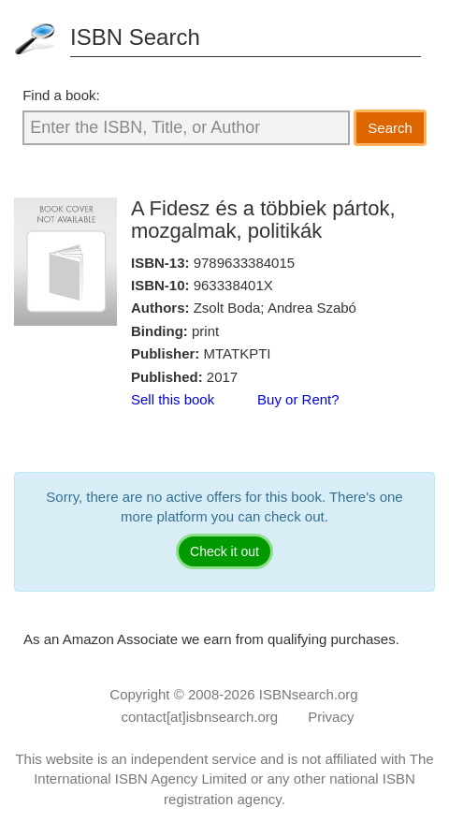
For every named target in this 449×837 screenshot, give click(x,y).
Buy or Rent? (298, 399)
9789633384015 (244, 263)
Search (390, 128)
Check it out (224, 551)
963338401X (233, 285)
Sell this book (172, 399)
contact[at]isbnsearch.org (200, 717)
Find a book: (61, 95)
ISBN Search (135, 37)
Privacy (331, 717)
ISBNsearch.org (308, 694)
